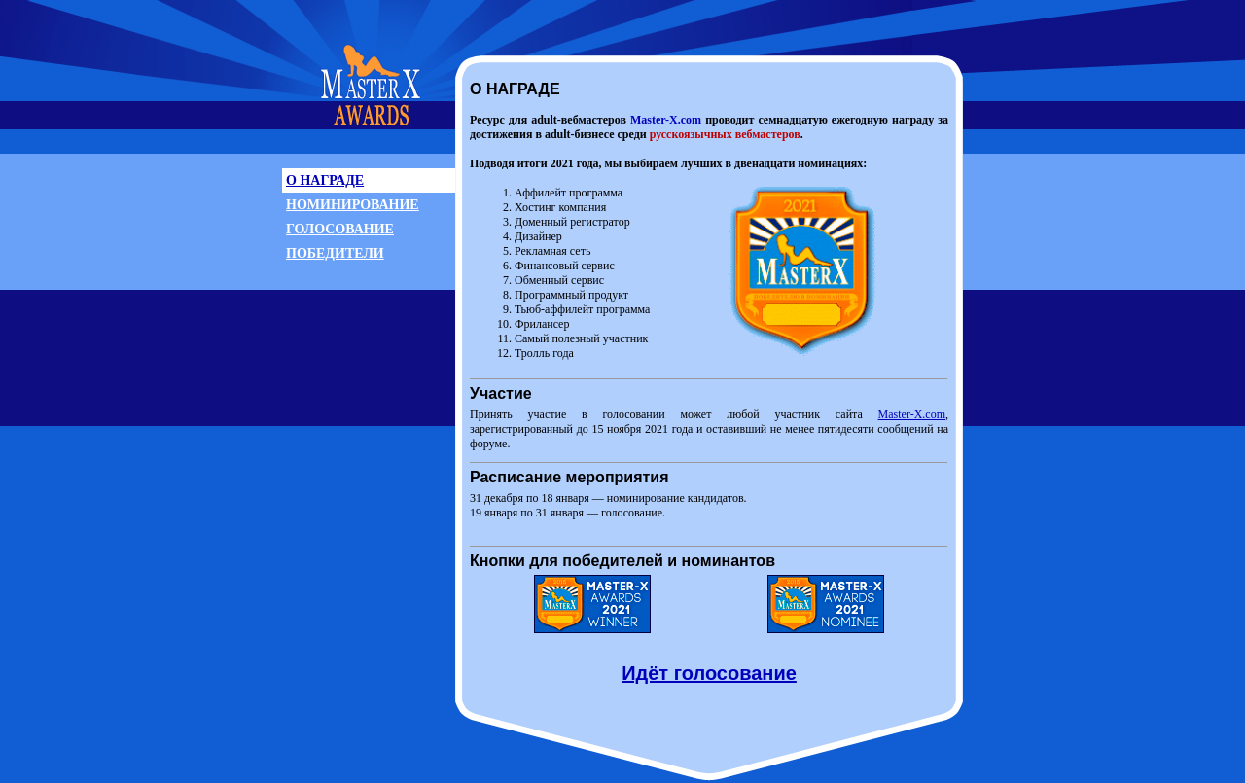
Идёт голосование (709, 673)
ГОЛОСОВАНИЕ (340, 229)
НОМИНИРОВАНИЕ (352, 204)
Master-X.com (665, 119)
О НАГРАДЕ (325, 180)
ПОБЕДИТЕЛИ (335, 253)
